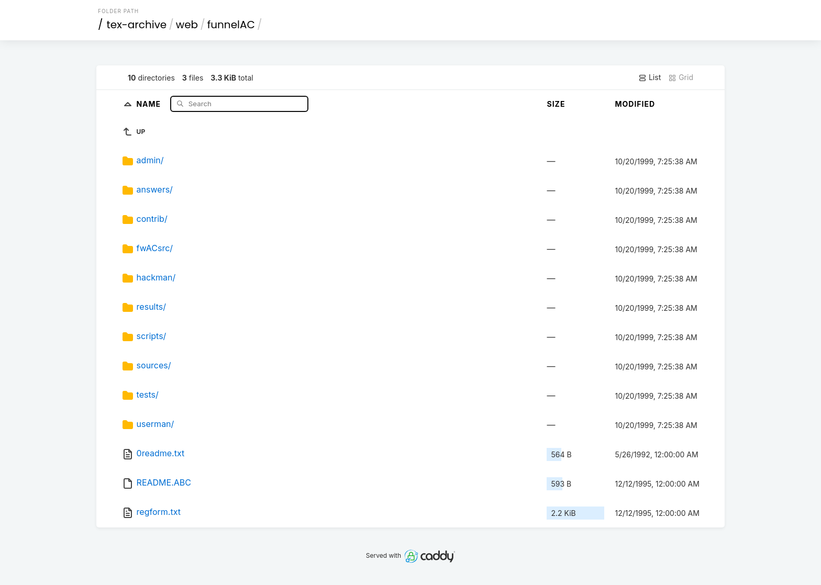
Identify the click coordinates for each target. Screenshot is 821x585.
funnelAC (231, 24)
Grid (680, 77)
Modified (635, 103)
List (649, 77)
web (187, 24)
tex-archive (137, 24)
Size (556, 103)
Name (149, 103)
